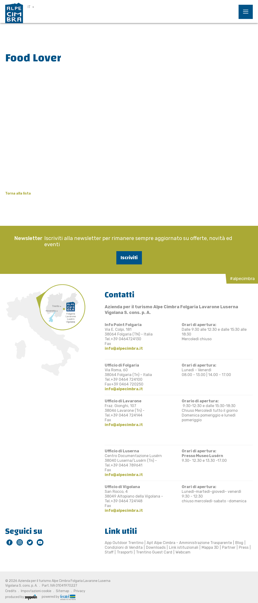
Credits (10, 591)
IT (29, 7)
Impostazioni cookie (36, 591)
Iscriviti (129, 257)
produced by (21, 596)
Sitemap (62, 591)
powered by (58, 596)
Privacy (79, 591)
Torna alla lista (18, 193)
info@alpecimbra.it (124, 348)
